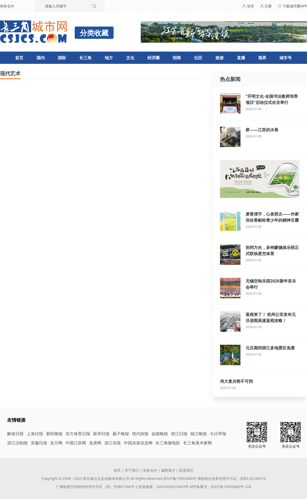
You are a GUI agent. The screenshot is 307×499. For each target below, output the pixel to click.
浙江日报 (179, 433)
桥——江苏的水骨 (262, 130)
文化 (130, 58)
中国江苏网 (75, 443)
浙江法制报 (17, 443)
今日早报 (218, 433)
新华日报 (101, 433)
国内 (41, 58)
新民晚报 (54, 433)
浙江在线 (112, 443)
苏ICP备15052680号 (179, 478)
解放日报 (15, 433)
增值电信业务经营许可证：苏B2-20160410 (231, 478)
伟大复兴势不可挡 (236, 381)
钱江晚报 (198, 433)
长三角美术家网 (197, 443)
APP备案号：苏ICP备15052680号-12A (220, 486)
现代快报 (140, 433)
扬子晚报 (121, 433)
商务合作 (7, 6)
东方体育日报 (77, 433)
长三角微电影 (168, 443)
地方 (109, 58)
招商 (177, 58)
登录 (248, 6)
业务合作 (150, 470)
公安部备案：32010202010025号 (162, 486)
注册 (266, 6)
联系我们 (186, 470)
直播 (241, 58)
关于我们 (132, 470)
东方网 (56, 443)
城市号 (285, 58)
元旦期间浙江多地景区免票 (270, 348)
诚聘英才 (168, 470)
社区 (198, 58)
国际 (62, 58)
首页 (19, 58)
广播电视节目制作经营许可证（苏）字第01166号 (95, 486)
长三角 (85, 58)
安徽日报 (39, 443)
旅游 (219, 58)
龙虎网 (95, 443)
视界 (262, 58)
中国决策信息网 (138, 443)
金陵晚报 (159, 433)
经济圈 (153, 58)
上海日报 (35, 433)
